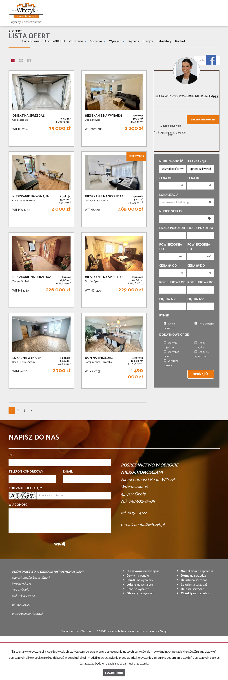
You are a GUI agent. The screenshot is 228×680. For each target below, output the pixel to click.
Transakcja (196, 161)
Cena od (166, 178)
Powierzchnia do (198, 247)
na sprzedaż (197, 571)
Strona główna (30, 41)
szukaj (200, 374)
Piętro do (195, 299)
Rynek (164, 316)
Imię (11, 455)
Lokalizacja (168, 195)
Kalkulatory (164, 41)
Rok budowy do (200, 282)
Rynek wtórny (204, 324)
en (184, 63)
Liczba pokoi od (172, 228)
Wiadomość (18, 505)
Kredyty (148, 41)
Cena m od (168, 266)
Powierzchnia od (170, 247)
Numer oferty (170, 211)
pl (178, 63)
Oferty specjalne (200, 345)
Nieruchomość (171, 161)
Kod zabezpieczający (25, 488)
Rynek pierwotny (169, 326)
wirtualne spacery (171, 363)
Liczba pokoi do (200, 228)
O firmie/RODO (54, 41)
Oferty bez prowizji (171, 354)
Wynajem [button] (116, 41)
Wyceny (133, 41)
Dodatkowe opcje (174, 335)
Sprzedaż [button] (97, 41)
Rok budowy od (172, 282)
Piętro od (167, 299)
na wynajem (142, 571)
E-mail (68, 472)
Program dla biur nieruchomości (125, 631)
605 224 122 (170, 126)
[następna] (31, 410)
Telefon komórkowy (26, 472)
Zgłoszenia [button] (77, 41)
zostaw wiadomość (203, 120)
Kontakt (180, 41)
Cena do (194, 178)
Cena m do (196, 266)
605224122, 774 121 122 (170, 134)
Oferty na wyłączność (202, 354)
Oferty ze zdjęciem (171, 345)
